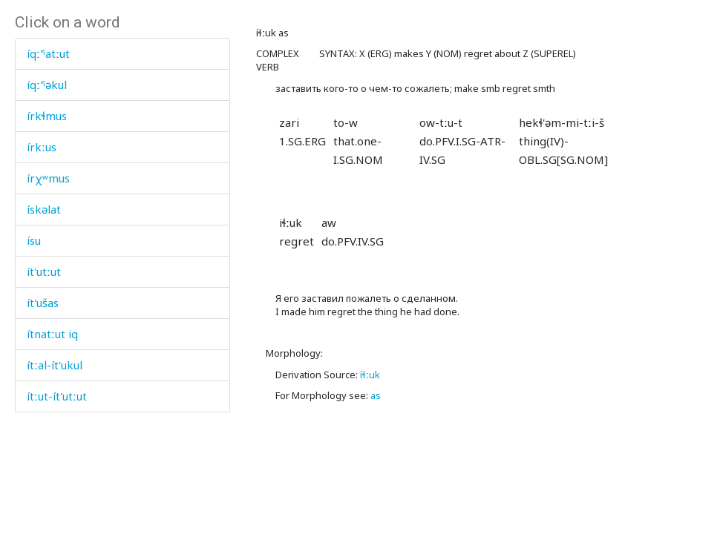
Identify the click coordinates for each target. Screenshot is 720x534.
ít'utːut (44, 271)
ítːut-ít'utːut (57, 396)
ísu (34, 240)
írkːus (41, 146)
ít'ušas (43, 302)
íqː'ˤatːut (48, 53)
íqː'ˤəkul (47, 84)
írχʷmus (48, 178)
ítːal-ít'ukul (54, 364)
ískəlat (44, 209)
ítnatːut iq (52, 333)
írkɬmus (47, 115)
